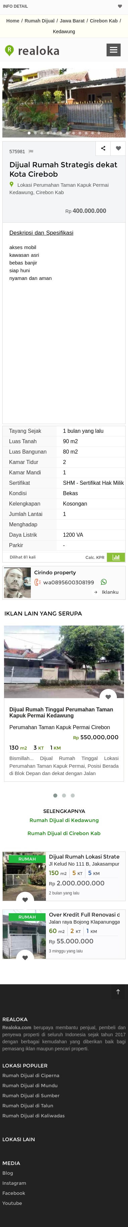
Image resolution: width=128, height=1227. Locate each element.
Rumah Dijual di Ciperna (30, 1075)
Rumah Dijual (39, 20)
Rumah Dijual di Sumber (31, 1096)
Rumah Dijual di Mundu (30, 1086)
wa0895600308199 (64, 582)
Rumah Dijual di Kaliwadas (33, 1116)
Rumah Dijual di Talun (27, 1106)
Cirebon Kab (104, 20)
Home (12, 20)
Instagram (14, 1183)
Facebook (13, 1193)
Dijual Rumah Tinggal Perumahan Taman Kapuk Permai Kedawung (61, 712)
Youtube (12, 1203)
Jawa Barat (72, 20)
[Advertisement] (64, 349)
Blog (7, 1173)
